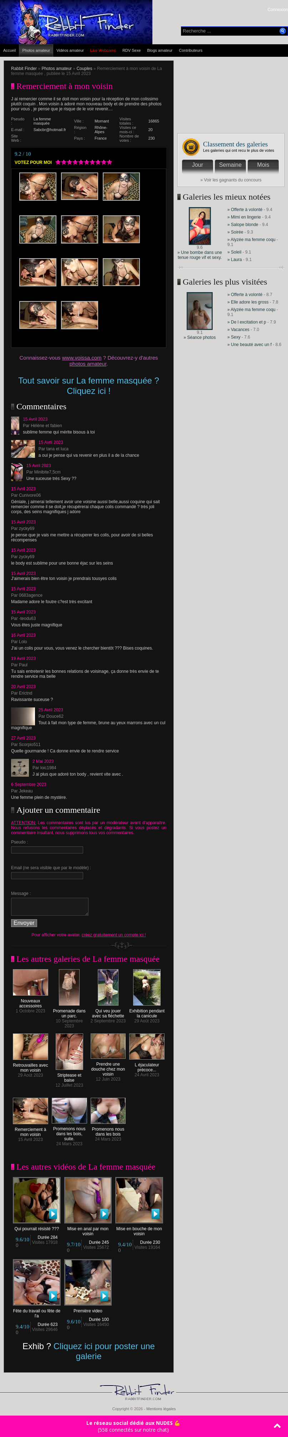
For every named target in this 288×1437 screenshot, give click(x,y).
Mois (263, 165)
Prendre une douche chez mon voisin (108, 1067)
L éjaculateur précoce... (147, 1065)
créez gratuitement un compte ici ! (114, 934)
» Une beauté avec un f (249, 344)
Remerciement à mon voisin (30, 1130)
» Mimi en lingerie (244, 217)
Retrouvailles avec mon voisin (30, 1066)
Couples (84, 68)
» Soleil (234, 252)
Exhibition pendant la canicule (147, 1011)
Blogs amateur (159, 50)
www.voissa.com (82, 358)
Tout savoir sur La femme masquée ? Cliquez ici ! (88, 386)
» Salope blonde (242, 224)
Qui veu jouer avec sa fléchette (108, 1011)
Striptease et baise (69, 1076)
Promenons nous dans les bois (108, 1130)
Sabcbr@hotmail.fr (50, 129)
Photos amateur (36, 50)
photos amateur (88, 364)
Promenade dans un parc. (69, 1011)
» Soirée (235, 232)
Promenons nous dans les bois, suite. (69, 1131)
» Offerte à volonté (245, 209)
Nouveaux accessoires (30, 1001)
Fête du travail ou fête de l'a (37, 1311)
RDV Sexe (131, 50)
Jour (197, 165)
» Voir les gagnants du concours (231, 179)
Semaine (230, 165)
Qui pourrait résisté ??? (37, 1226)
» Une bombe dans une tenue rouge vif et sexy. (199, 255)
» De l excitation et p (246, 322)
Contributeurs (190, 50)
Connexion (278, 9)
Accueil (9, 50)
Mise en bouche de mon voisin (139, 1229)
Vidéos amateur (70, 50)
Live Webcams (103, 50)
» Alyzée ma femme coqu (251, 239)
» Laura (234, 259)
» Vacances (239, 329)
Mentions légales (161, 1409)
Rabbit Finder (24, 68)
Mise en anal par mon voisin (88, 1229)
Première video (88, 1309)
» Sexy (234, 337)
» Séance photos (199, 337)
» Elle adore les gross (247, 302)
